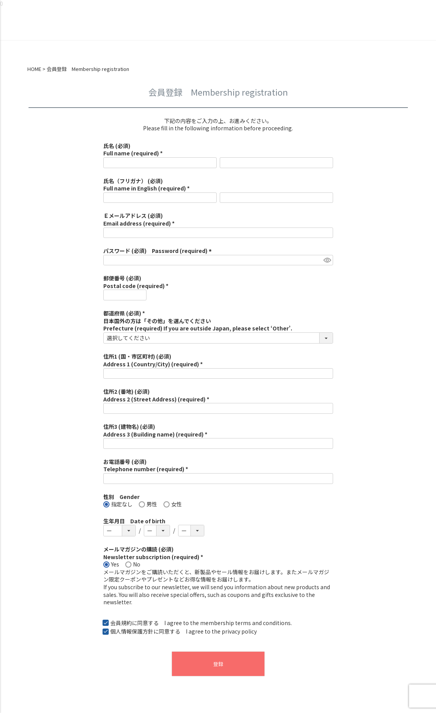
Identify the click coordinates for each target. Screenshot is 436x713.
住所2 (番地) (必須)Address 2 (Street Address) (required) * (156, 395)
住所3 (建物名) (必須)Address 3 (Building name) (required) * (155, 430)
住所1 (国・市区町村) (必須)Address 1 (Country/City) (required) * (153, 360)
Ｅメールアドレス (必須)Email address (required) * (139, 219)
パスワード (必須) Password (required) (158, 251)
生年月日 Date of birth (134, 521)
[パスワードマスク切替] (327, 260)
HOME (34, 69)
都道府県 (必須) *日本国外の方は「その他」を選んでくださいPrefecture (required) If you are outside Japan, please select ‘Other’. (197, 320)
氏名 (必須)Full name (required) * (133, 149)
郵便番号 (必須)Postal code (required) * (135, 282)
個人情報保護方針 (131, 631)
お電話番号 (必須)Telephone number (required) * (145, 465)
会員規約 (121, 623)
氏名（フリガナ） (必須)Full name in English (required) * (146, 184)
